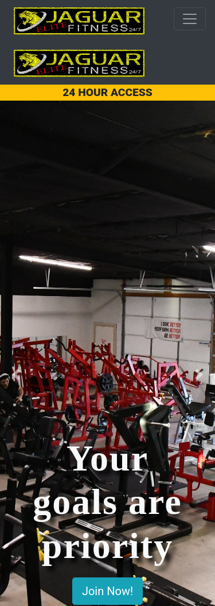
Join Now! (107, 591)
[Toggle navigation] (190, 18)
